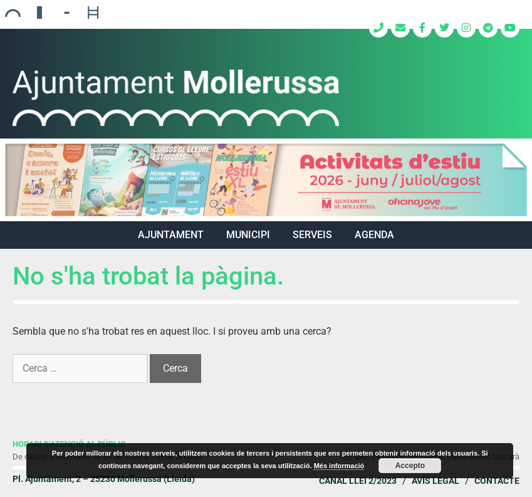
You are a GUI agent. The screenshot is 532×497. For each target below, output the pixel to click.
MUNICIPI (248, 235)
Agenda (374, 235)
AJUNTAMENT (171, 235)
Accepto (410, 465)
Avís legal (435, 481)
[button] (266, 180)
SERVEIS (312, 235)
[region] (266, 180)
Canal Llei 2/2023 (358, 481)
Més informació (339, 465)
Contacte (496, 481)
